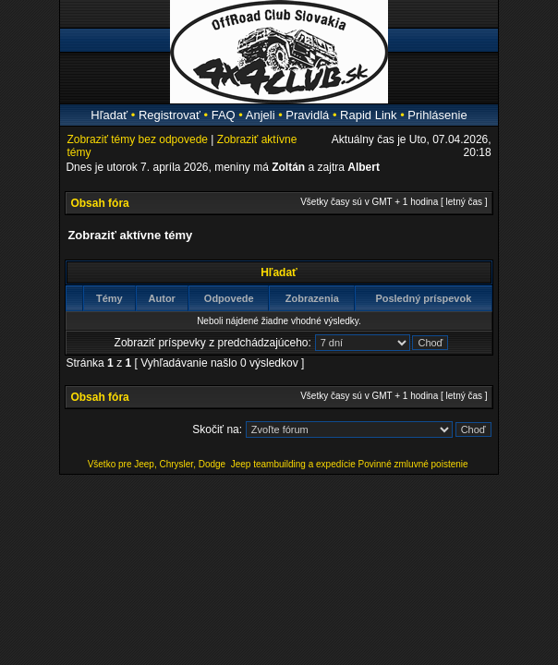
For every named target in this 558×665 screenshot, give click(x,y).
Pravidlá (307, 115)
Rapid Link (368, 115)
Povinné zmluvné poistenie (413, 464)
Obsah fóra (99, 203)
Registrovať (169, 115)
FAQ (224, 115)
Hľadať (109, 115)
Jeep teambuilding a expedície (293, 464)
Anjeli (260, 115)
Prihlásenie (437, 115)
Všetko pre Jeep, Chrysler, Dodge (158, 464)
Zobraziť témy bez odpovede (137, 139)
